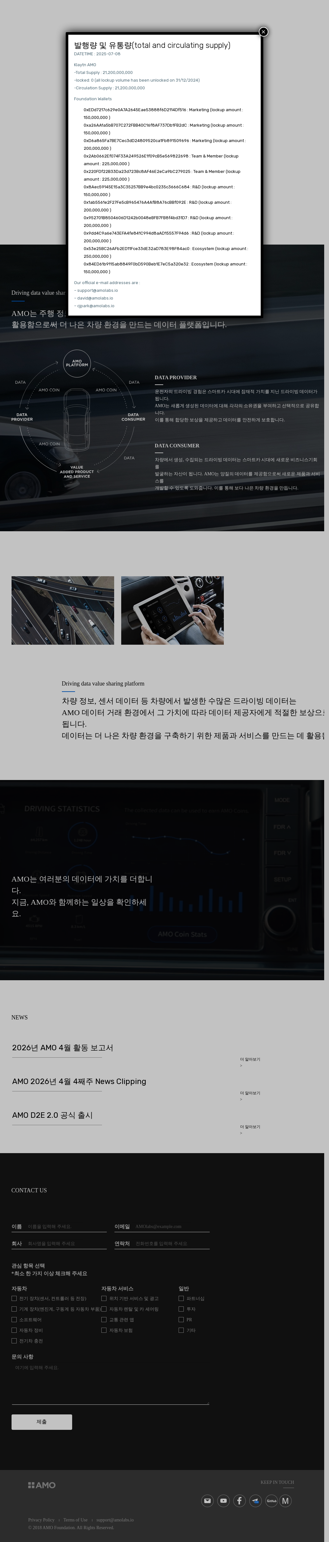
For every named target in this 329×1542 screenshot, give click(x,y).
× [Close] (263, 31)
